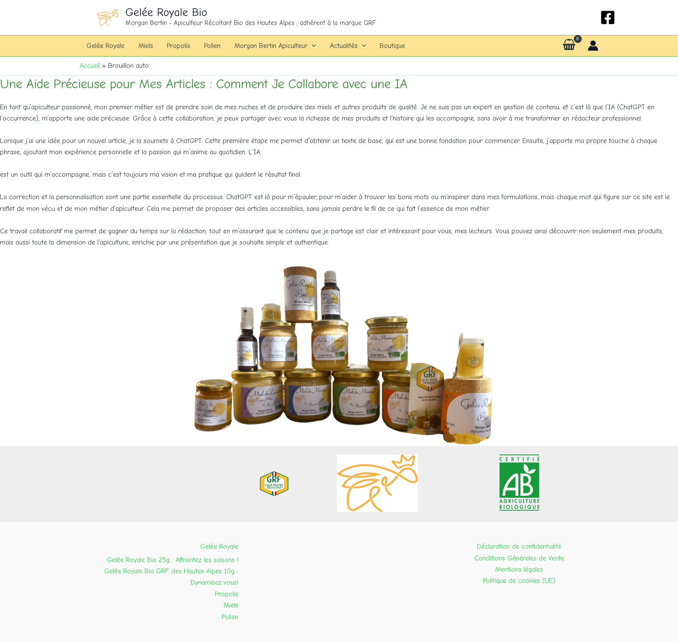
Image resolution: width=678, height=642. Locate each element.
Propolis (178, 46)
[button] (311, 45)
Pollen (212, 46)
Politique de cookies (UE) (519, 581)
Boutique (392, 46)
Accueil (90, 66)
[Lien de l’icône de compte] (593, 45)
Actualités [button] (348, 45)
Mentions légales (519, 569)
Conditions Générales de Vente (519, 558)
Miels (145, 46)
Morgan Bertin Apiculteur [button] (275, 45)
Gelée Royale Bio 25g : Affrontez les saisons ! (172, 560)
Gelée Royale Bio (166, 12)
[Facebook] (607, 17)
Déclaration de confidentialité (519, 546)
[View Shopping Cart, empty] (569, 46)
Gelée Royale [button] (219, 546)
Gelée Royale (105, 46)
